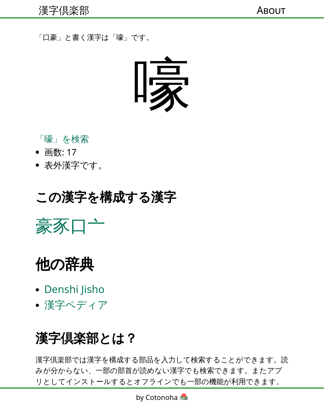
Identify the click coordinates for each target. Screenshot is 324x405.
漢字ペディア (76, 304)
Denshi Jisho (74, 289)
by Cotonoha (162, 397)
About (271, 10)
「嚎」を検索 (62, 139)
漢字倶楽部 (64, 10)
